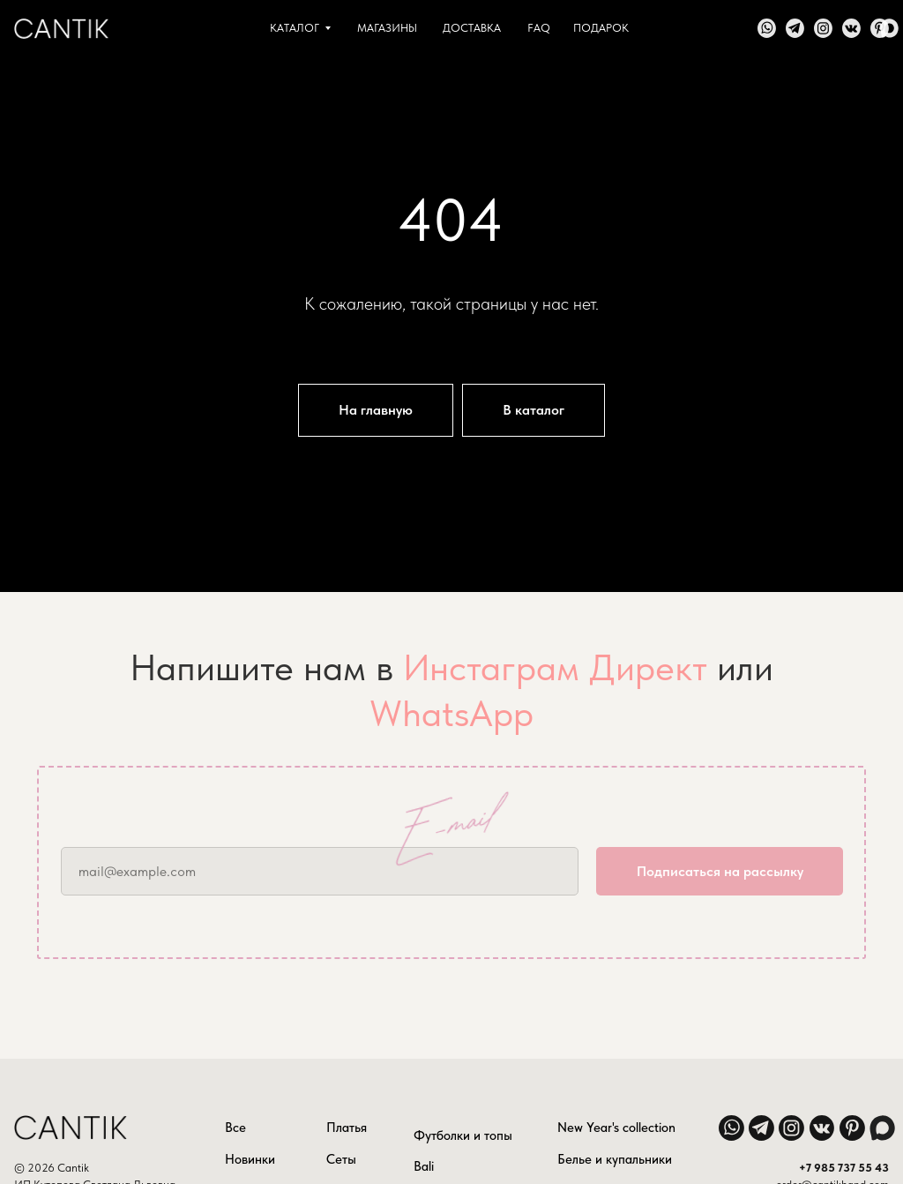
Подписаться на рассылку (720, 871)
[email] (319, 871)
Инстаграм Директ (555, 667)
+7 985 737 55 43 (844, 1167)
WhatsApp (451, 713)
